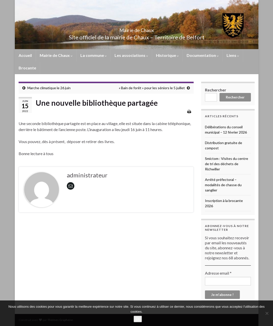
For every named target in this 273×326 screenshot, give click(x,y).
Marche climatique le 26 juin (49, 88)
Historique (167, 55)
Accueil (25, 55)
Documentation (203, 55)
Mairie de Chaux (136, 29)
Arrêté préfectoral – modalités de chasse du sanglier (223, 184)
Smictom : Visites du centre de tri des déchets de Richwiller (226, 163)
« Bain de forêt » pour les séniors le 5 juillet (152, 88)
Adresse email (218, 273)
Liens (233, 55)
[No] (266, 313)
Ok (138, 319)
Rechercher (215, 89)
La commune (93, 55)
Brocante (27, 67)
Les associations (131, 55)
